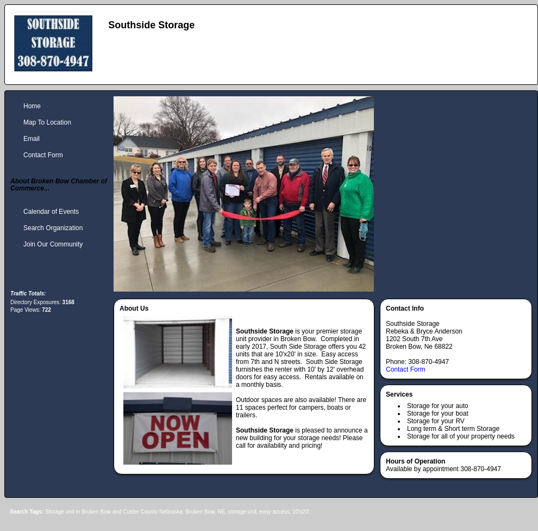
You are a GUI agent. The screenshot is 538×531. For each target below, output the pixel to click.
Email (31, 139)
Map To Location (47, 122)
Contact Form (406, 369)
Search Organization (53, 228)
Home (32, 106)
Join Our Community (53, 244)
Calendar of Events (51, 211)
